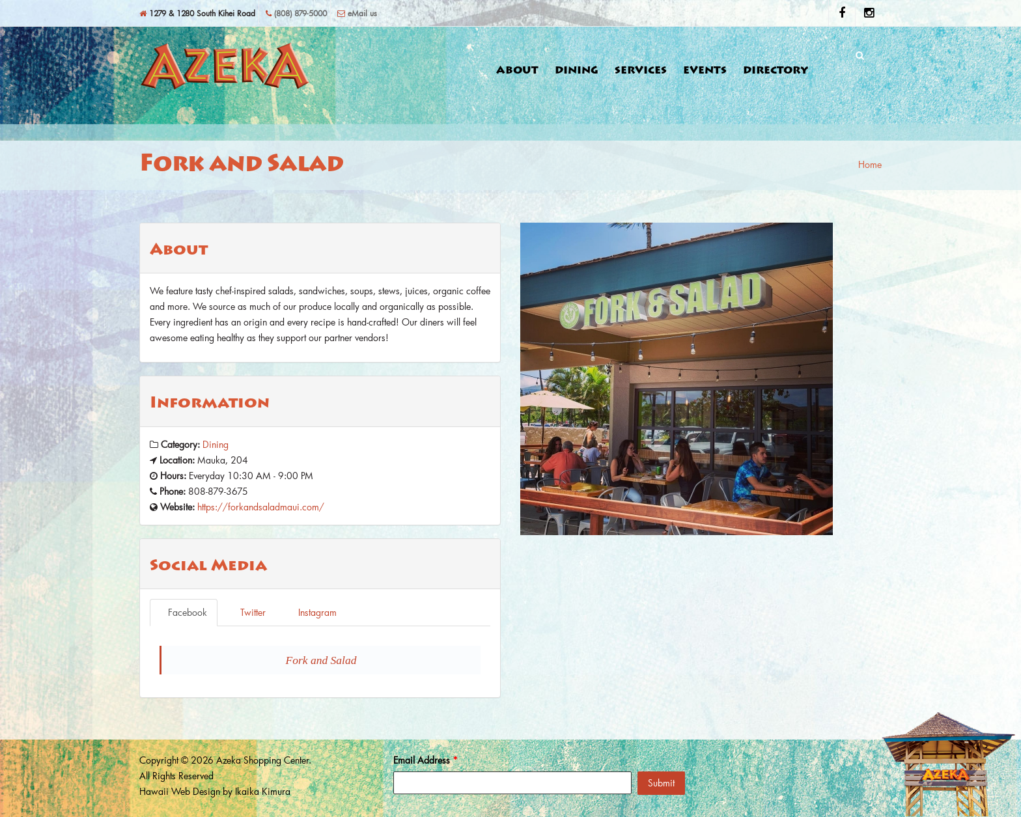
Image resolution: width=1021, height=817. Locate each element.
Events (705, 71)
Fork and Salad (321, 660)
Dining (576, 71)
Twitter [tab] (247, 612)
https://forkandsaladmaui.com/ (260, 507)
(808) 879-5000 (296, 13)
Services (641, 71)
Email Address (425, 760)
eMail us (357, 13)
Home (870, 164)
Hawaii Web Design (179, 791)
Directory (776, 71)
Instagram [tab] (312, 612)
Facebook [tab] (183, 612)
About (517, 71)
